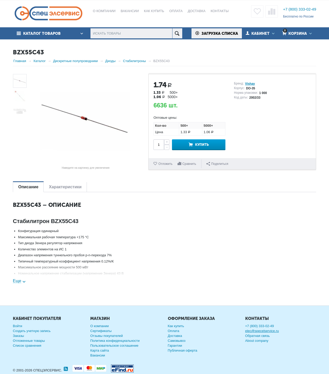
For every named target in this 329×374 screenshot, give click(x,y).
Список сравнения (27, 345)
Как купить (176, 326)
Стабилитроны (134, 61)
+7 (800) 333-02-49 (299, 9)
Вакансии (97, 355)
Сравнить (189, 164)
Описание (28, 187)
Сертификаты (101, 331)
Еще (17, 281)
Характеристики (65, 187)
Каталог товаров (42, 33)
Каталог (39, 61)
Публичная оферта (182, 350)
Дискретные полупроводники (75, 61)
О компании (99, 326)
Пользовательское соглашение (114, 345)
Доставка (175, 336)
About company (256, 341)
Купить (202, 145)
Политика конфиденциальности (115, 341)
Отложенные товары (29, 341)
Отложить (165, 164)
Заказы (18, 336)
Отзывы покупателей (106, 336)
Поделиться (217, 164)
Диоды (110, 61)
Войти (17, 326)
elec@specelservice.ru (262, 331)
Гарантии (175, 345)
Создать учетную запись (32, 331)
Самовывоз (177, 341)
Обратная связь (257, 336)
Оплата (173, 331)
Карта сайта (99, 350)
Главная (19, 61)
